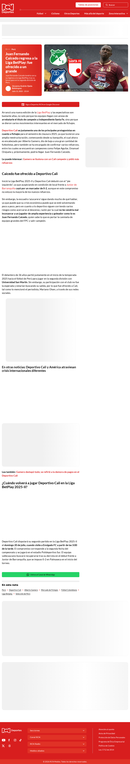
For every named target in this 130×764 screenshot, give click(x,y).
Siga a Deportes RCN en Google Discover (41, 104)
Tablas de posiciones (88, 5)
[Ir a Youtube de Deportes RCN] (3, 740)
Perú (4, 590)
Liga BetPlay (43, 112)
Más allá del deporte (94, 13)
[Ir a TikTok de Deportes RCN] (20, 740)
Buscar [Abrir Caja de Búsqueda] (110, 5)
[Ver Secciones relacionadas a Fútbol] (45, 13)
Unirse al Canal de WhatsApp (41, 574)
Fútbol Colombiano (69, 590)
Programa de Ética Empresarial (112, 741)
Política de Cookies (107, 746)
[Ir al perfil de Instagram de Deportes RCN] (15, 740)
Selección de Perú (23, 594)
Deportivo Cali (15, 590)
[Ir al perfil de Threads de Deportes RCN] (10, 746)
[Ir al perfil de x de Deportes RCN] (3, 746)
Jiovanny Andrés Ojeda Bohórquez (22, 87)
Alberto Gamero (31, 590)
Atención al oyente (106, 729)
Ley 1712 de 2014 (106, 750)
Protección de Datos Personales (112, 737)
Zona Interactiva (117, 13)
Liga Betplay (7, 594)
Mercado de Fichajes (49, 590)
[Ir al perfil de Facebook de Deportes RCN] (9, 740)
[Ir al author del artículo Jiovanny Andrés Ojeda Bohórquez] (8, 88)
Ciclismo (55, 13)
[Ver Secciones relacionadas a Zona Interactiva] (127, 13)
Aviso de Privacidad (107, 733)
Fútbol (40, 13)
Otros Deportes (71, 13)
